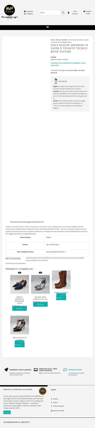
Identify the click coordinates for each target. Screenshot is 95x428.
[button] (47, 27)
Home (53, 40)
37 (49, 245)
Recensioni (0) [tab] (39, 222)
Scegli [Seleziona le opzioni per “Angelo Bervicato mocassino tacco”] (20, 310)
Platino (48, 237)
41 (58, 245)
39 (54, 245)
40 (56, 245)
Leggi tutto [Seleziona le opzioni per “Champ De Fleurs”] (60, 296)
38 (51, 245)
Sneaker (64, 40)
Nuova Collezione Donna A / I (56, 252)
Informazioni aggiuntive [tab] (26, 222)
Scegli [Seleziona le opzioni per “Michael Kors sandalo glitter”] (40, 306)
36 (47, 245)
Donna (58, 40)
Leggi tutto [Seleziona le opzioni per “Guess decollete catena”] (80, 298)
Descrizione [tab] (14, 222)
